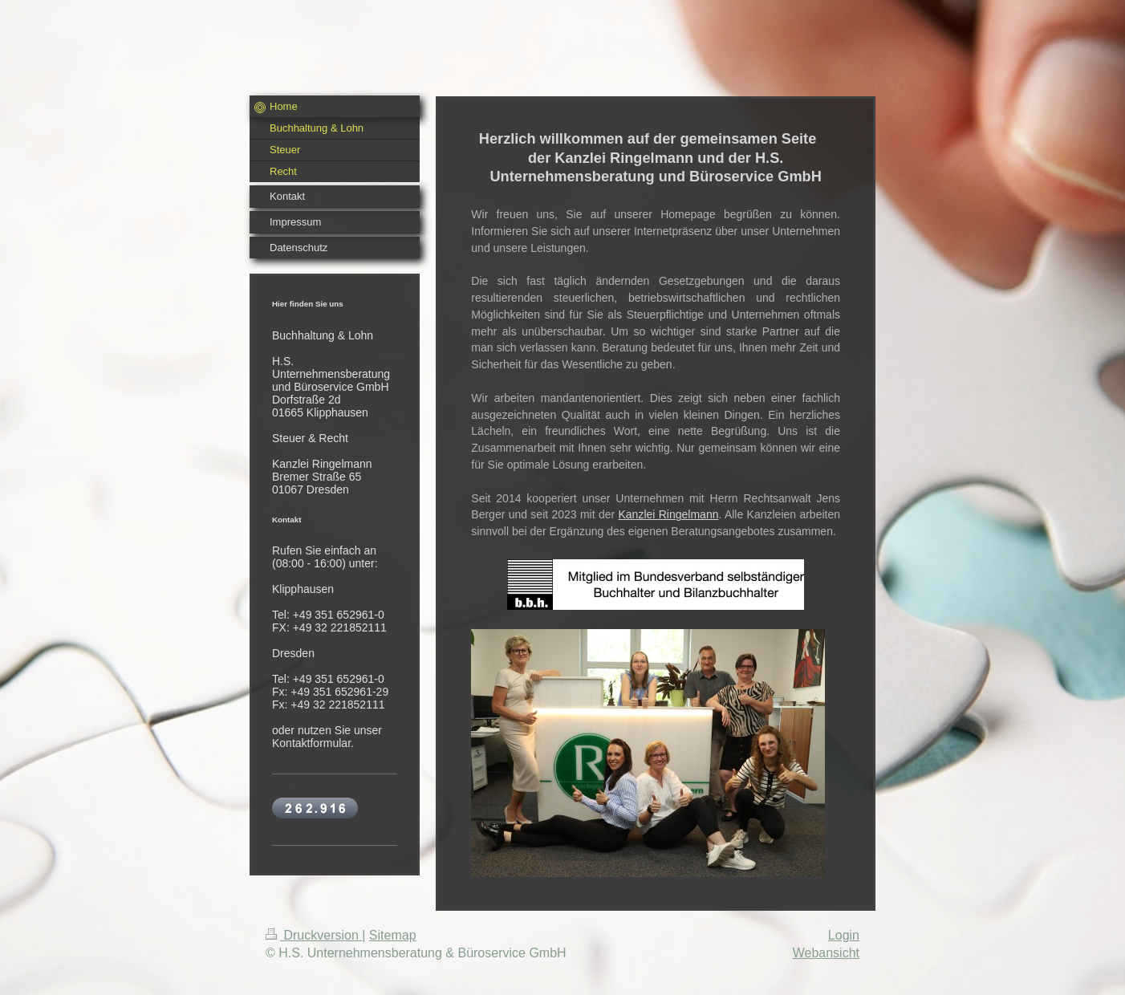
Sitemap (392, 935)
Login (843, 935)
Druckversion (314, 935)
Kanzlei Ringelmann (669, 514)
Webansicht (826, 953)
